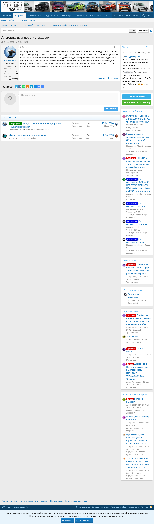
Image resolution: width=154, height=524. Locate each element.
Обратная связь (83, 507)
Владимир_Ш (132, 56)
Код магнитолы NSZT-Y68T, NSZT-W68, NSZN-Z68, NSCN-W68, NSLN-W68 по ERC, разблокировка (138, 185)
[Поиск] (147, 15)
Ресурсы (94, 15)
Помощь (144, 507)
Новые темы (129, 260)
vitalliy (111, 138)
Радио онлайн (143, 31)
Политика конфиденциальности (125, 507)
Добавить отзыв (137, 97)
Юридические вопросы (135, 394)
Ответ (102, 78)
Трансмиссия (132, 175)
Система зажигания (134, 130)
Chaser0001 (9, 42)
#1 (117, 47)
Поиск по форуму (27, 20)
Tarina (11, 138)
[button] (41, 15)
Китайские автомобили (40, 130)
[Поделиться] (114, 47)
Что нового (33, 15)
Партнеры (67, 15)
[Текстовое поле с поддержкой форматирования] (69, 99)
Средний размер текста (13, 507)
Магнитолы (131, 199)
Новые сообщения (9, 20)
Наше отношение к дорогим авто (27, 135)
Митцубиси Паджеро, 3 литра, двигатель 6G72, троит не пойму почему (138, 119)
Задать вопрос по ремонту (137, 102)
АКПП (128, 345)
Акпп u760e (132, 336)
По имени (114, 78)
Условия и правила (100, 507)
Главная (7, 15)
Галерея (80, 15)
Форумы (19, 15)
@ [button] (123, 56)
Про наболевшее (34, 138)
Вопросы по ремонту (134, 311)
